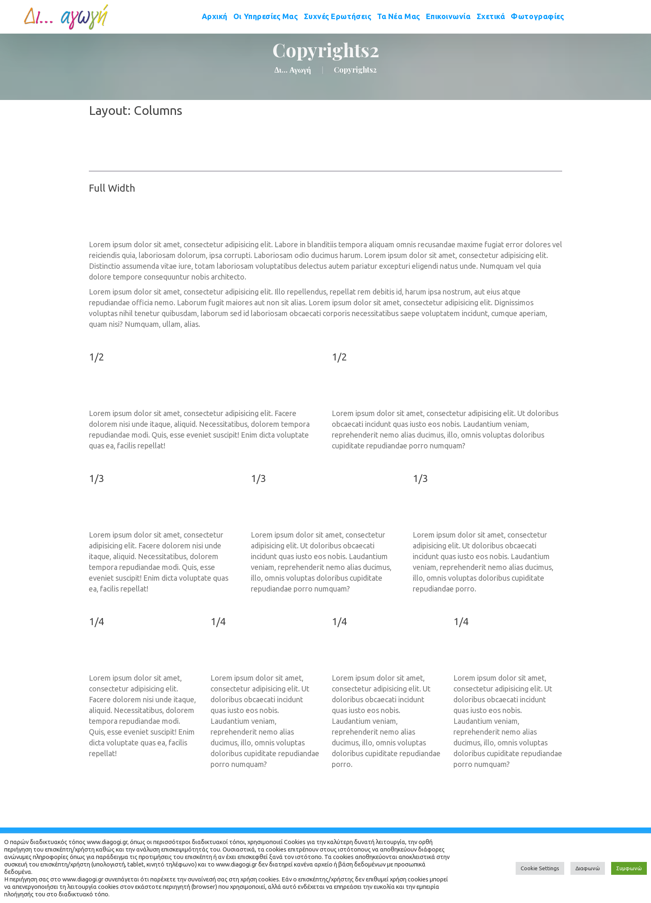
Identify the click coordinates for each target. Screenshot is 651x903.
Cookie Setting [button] (540, 868)
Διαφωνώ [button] (587, 868)
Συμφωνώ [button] (629, 868)
